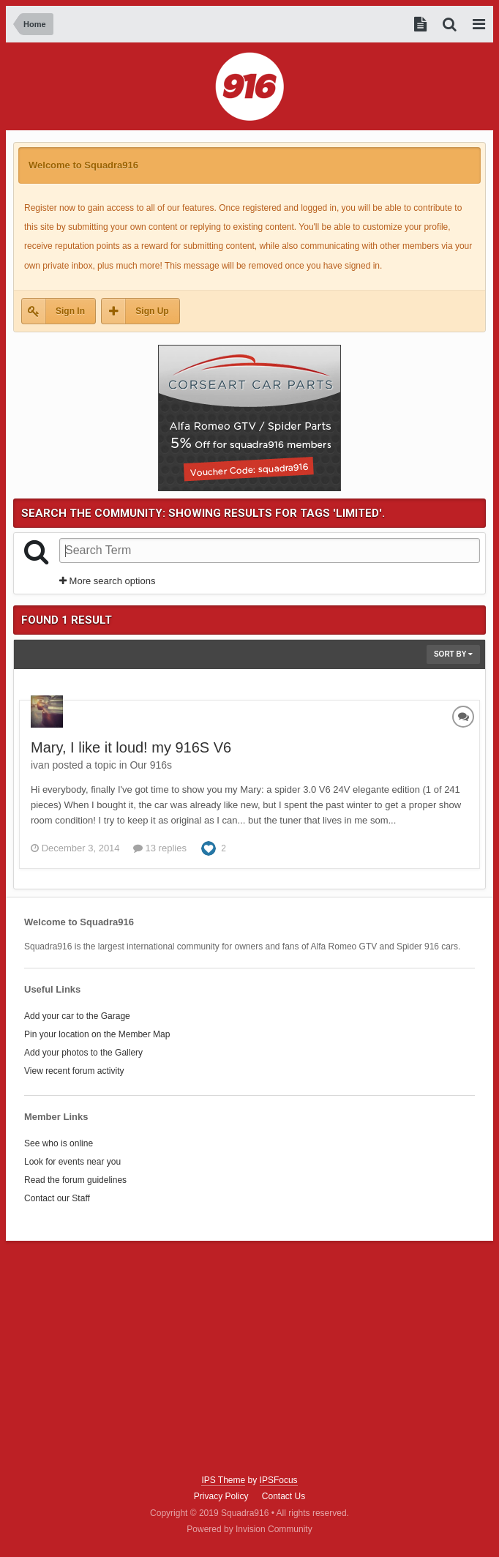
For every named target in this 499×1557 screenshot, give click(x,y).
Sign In (70, 311)
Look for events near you (72, 1162)
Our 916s (151, 765)
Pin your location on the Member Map (97, 1034)
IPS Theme (223, 1480)
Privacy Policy (221, 1496)
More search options (107, 580)
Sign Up (151, 311)
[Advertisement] (249, 1357)
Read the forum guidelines (75, 1180)
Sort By (453, 654)
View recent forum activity (74, 1071)
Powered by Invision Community (249, 1529)
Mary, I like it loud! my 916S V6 (131, 747)
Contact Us (283, 1496)
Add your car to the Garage (77, 1016)
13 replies (160, 848)
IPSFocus (279, 1480)
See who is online (58, 1143)
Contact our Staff (57, 1198)
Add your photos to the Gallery (83, 1053)
